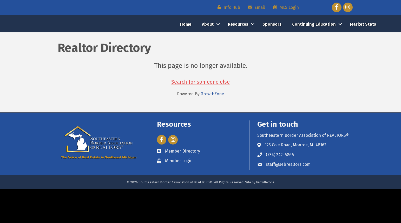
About (208, 41)
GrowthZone (212, 128)
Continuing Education (314, 41)
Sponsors (271, 41)
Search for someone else (200, 116)
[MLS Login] (284, 7)
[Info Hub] (227, 7)
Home (185, 41)
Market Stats (363, 41)
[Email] (255, 7)
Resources (238, 41)
